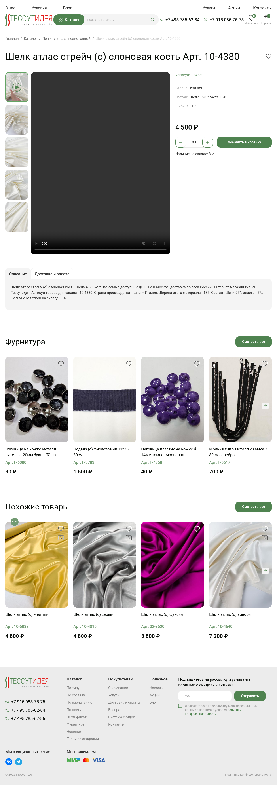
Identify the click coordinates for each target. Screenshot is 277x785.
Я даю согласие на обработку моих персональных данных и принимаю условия (221, 710)
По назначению (79, 702)
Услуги (209, 8)
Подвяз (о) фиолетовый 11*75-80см (101, 452)
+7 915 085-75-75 (227, 19)
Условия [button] (41, 8)
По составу (76, 695)
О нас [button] (11, 8)
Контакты (262, 8)
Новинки (74, 732)
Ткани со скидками (83, 739)
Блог (67, 8)
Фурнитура (76, 724)
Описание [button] (18, 274)
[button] (152, 19)
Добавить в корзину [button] (244, 142)
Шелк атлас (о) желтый (26, 614)
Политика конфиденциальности (248, 774)
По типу (73, 688)
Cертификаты (78, 717)
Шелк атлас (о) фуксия (162, 614)
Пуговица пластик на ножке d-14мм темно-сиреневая (169, 452)
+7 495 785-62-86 (28, 718)
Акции (234, 8)
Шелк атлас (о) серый (93, 614)
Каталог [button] (69, 19)
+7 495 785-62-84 (182, 19)
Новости (156, 688)
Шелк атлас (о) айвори (230, 614)
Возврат (115, 710)
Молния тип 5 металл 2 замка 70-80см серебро (240, 452)
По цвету (74, 710)
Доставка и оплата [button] (52, 274)
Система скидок (121, 717)
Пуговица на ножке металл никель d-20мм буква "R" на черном (30, 452)
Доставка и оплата (124, 702)
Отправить (250, 696)
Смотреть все (253, 342)
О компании (118, 688)
